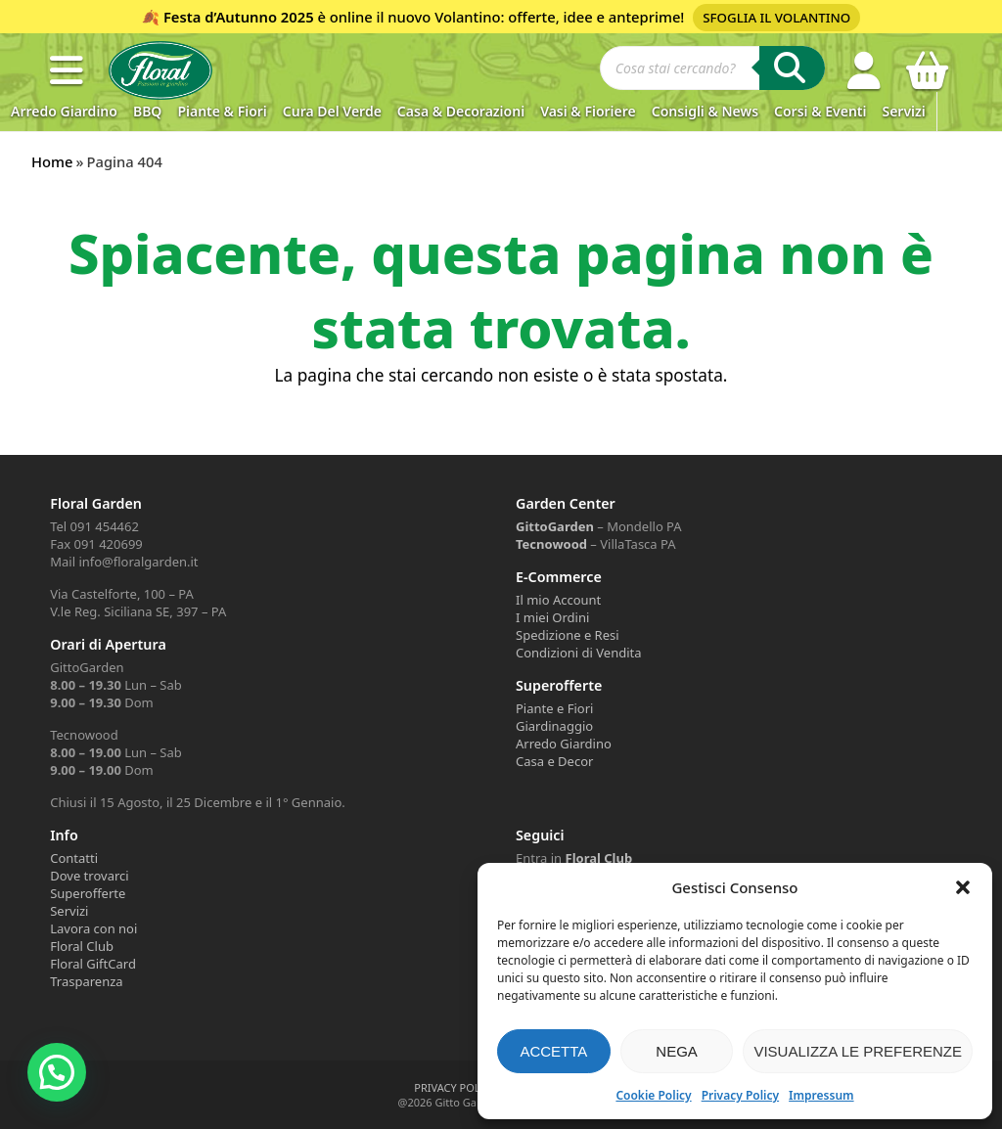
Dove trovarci (89, 875)
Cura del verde (332, 111)
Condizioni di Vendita (579, 652)
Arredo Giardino (64, 111)
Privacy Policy (740, 1095)
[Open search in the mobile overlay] (712, 70)
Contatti (74, 858)
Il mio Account (558, 600)
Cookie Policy (653, 1095)
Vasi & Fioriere (588, 111)
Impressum (821, 1095)
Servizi (903, 111)
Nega (677, 1051)
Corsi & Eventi (820, 111)
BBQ (147, 111)
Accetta (553, 1051)
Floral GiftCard (93, 963)
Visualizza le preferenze (857, 1051)
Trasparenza (86, 981)
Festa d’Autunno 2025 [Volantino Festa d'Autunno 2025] (238, 16)
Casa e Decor (554, 761)
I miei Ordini (552, 617)
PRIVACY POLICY (455, 1087)
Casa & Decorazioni (460, 111)
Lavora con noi (93, 928)
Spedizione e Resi (567, 635)
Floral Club (82, 946)
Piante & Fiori (221, 111)
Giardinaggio (554, 726)
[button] (963, 887)
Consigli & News (705, 111)
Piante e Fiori (554, 708)
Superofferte (87, 893)
